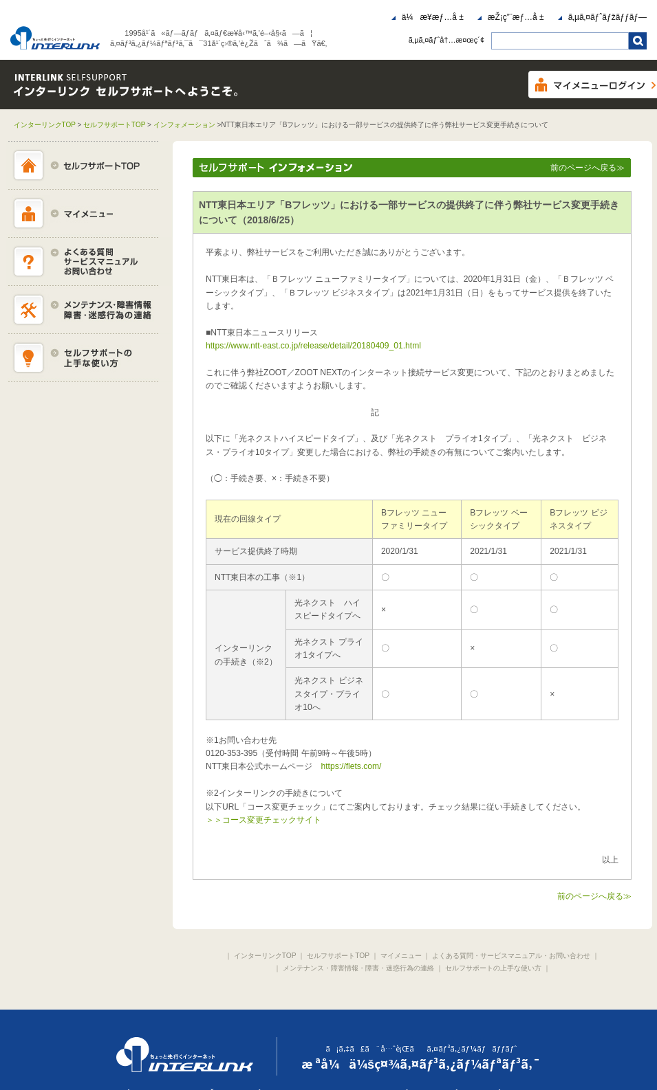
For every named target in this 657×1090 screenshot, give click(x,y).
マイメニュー (401, 955)
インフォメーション (184, 125)
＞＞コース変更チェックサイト (263, 820)
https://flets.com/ (351, 766)
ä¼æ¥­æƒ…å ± (433, 17)
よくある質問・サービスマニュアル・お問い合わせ (511, 955)
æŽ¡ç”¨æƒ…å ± (516, 17)
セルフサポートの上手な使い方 (493, 968)
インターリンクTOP (45, 125)
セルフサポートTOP (114, 125)
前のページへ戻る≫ (587, 168)
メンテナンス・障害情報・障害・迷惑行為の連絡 (358, 968)
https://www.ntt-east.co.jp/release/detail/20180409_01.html (313, 346)
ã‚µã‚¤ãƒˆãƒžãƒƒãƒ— (607, 17)
